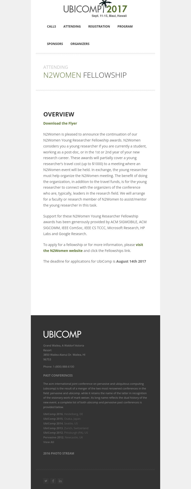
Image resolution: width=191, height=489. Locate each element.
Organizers (79, 44)
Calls (51, 26)
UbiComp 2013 (53, 428)
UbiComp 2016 (53, 414)
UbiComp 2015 (53, 418)
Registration (99, 26)
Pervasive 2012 (53, 437)
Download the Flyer (60, 123)
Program (125, 26)
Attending (72, 26)
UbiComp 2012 (53, 432)
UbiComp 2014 (53, 423)
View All (48, 442)
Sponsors (55, 44)
